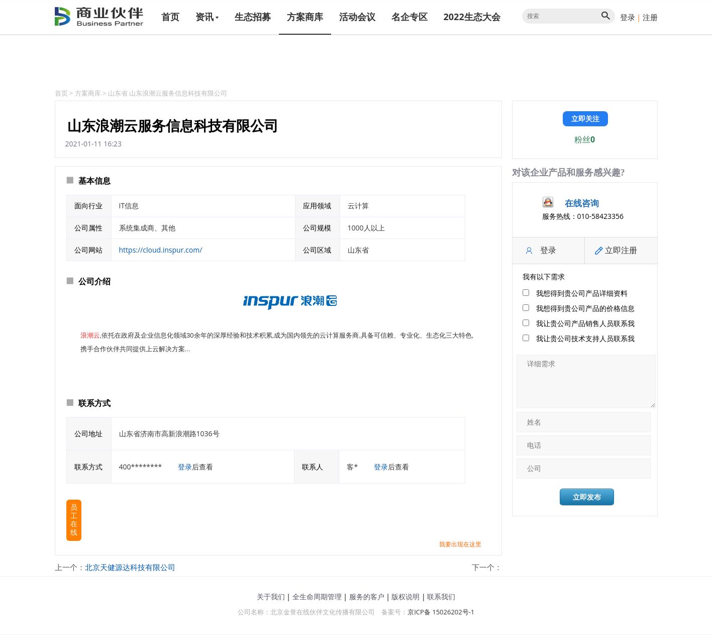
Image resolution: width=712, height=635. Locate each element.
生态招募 (253, 17)
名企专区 (409, 17)
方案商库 (305, 17)
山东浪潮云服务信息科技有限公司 (178, 93)
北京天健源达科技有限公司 (130, 567)
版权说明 (405, 596)
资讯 (207, 17)
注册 (650, 17)
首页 (170, 17)
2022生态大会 (472, 17)
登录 (627, 17)
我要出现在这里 (460, 544)
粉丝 (584, 139)
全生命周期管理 (317, 596)
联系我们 (441, 596)
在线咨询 (582, 203)
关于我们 (271, 596)
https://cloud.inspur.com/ (160, 250)
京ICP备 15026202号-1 (441, 611)
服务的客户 (366, 596)
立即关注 (585, 119)
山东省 (118, 93)
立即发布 (587, 497)
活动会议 (357, 17)
